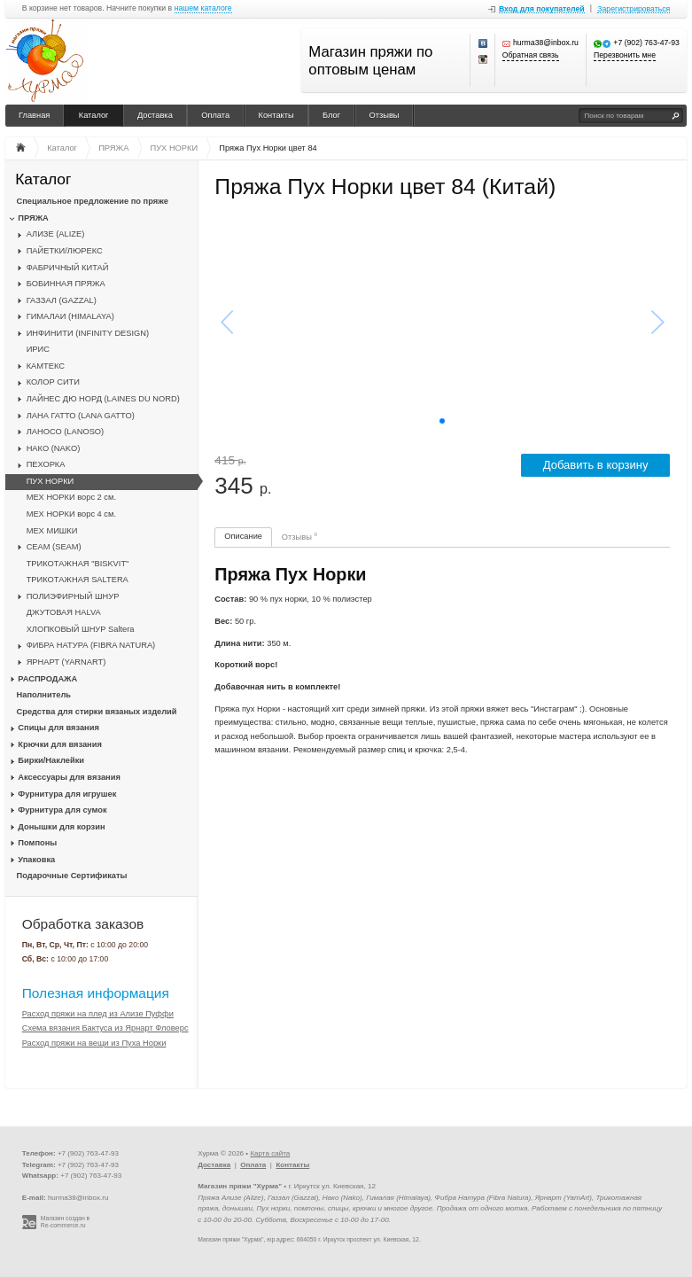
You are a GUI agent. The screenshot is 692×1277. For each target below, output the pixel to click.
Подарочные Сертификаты (72, 875)
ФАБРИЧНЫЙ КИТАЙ (68, 267)
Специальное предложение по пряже (92, 201)
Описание (243, 536)
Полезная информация (95, 993)
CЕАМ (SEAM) (54, 546)
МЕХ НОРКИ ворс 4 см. (71, 514)
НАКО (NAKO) (54, 448)
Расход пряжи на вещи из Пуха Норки (94, 1043)
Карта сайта (270, 1153)
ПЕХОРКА (46, 464)
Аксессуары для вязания (69, 777)
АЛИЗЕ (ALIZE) (56, 234)
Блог (331, 115)
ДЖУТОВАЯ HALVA (64, 612)
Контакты (276, 115)
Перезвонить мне (625, 55)
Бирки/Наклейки (51, 760)
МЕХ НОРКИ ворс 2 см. (71, 497)
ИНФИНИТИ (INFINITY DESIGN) (88, 333)
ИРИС (38, 349)
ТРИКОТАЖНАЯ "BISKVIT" (78, 563)
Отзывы (384, 115)
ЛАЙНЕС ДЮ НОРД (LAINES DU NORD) (103, 398)
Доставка (155, 115)
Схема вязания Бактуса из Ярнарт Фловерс (105, 1028)
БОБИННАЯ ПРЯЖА (66, 283)
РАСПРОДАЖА (47, 678)
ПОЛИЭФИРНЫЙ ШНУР (73, 596)
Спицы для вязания (58, 727)
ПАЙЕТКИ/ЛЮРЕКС (65, 250)
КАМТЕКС (46, 366)
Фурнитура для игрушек (67, 794)
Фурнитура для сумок (62, 810)
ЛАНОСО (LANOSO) (66, 431)
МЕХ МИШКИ (52, 530)
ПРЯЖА (33, 218)
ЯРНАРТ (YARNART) (66, 662)
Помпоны (37, 842)
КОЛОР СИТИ (53, 382)
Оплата (215, 115)
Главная (34, 115)
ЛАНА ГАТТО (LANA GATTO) (81, 415)
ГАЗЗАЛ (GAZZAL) (62, 300)
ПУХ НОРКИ (50, 481)
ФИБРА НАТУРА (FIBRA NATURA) (91, 645)
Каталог (94, 115)
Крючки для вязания (60, 744)
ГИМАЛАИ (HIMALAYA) (70, 316)
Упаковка (36, 859)
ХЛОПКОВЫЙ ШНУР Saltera (81, 629)
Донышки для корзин (61, 826)
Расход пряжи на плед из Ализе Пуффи (98, 1013)
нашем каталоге (203, 8)
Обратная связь (530, 55)
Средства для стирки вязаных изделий (97, 711)
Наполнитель (44, 694)
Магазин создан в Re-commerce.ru (65, 1222)
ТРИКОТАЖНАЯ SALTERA (77, 579)
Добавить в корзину (596, 464)
